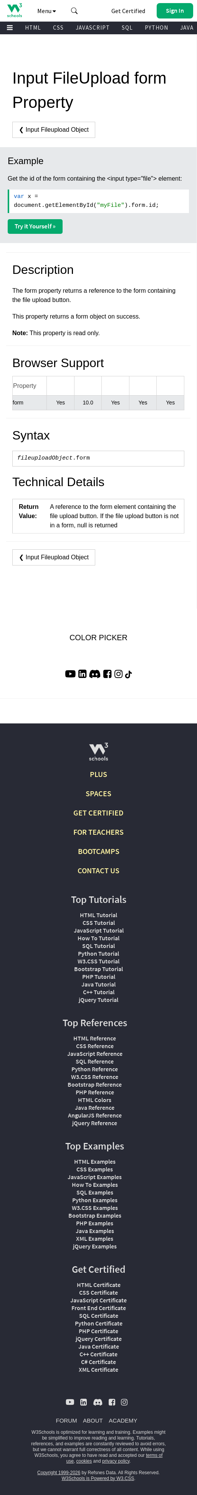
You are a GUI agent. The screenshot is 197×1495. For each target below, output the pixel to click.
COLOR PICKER (98, 637)
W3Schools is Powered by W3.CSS (97, 1478)
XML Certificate (98, 1369)
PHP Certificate (98, 1331)
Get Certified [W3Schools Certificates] (128, 11)
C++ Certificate (98, 1354)
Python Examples (95, 1200)
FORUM (66, 1420)
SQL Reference (95, 1061)
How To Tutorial (98, 938)
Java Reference (94, 1107)
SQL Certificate (98, 1315)
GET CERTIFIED (98, 812)
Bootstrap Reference (95, 1084)
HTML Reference (94, 1038)
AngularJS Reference (95, 1115)
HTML (33, 27)
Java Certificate (98, 1346)
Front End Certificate (98, 1308)
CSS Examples (94, 1169)
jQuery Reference (94, 1123)
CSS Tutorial (99, 922)
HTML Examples (95, 1161)
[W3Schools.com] (98, 755)
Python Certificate (99, 1323)
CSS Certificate (98, 1292)
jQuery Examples (95, 1246)
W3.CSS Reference (94, 1077)
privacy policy (115, 1461)
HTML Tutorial (98, 915)
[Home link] (14, 10)
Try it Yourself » (35, 226)
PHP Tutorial (98, 976)
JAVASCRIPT (93, 27)
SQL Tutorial (98, 946)
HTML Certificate (99, 1285)
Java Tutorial (98, 984)
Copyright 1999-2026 (58, 1472)
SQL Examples (94, 1192)
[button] (74, 11)
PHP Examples (94, 1223)
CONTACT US (98, 870)
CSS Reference (95, 1046)
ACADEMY (123, 1420)
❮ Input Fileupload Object (54, 129)
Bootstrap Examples (94, 1215)
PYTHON (156, 27)
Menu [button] (46, 11)
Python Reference (94, 1069)
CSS (58, 27)
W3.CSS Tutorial (98, 961)
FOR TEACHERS (98, 832)
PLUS (98, 774)
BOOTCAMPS (98, 851)
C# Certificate (98, 1362)
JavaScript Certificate (98, 1300)
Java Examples (95, 1231)
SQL (127, 27)
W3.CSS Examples (95, 1207)
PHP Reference (95, 1092)
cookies (84, 1461)
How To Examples (95, 1184)
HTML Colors (94, 1100)
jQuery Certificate (99, 1338)
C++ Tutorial (98, 992)
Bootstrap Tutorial (98, 969)
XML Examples (94, 1238)
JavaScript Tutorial (99, 930)
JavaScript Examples (95, 1177)
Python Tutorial (98, 953)
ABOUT (93, 1420)
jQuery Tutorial (98, 999)
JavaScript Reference (95, 1053)
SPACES (98, 793)
